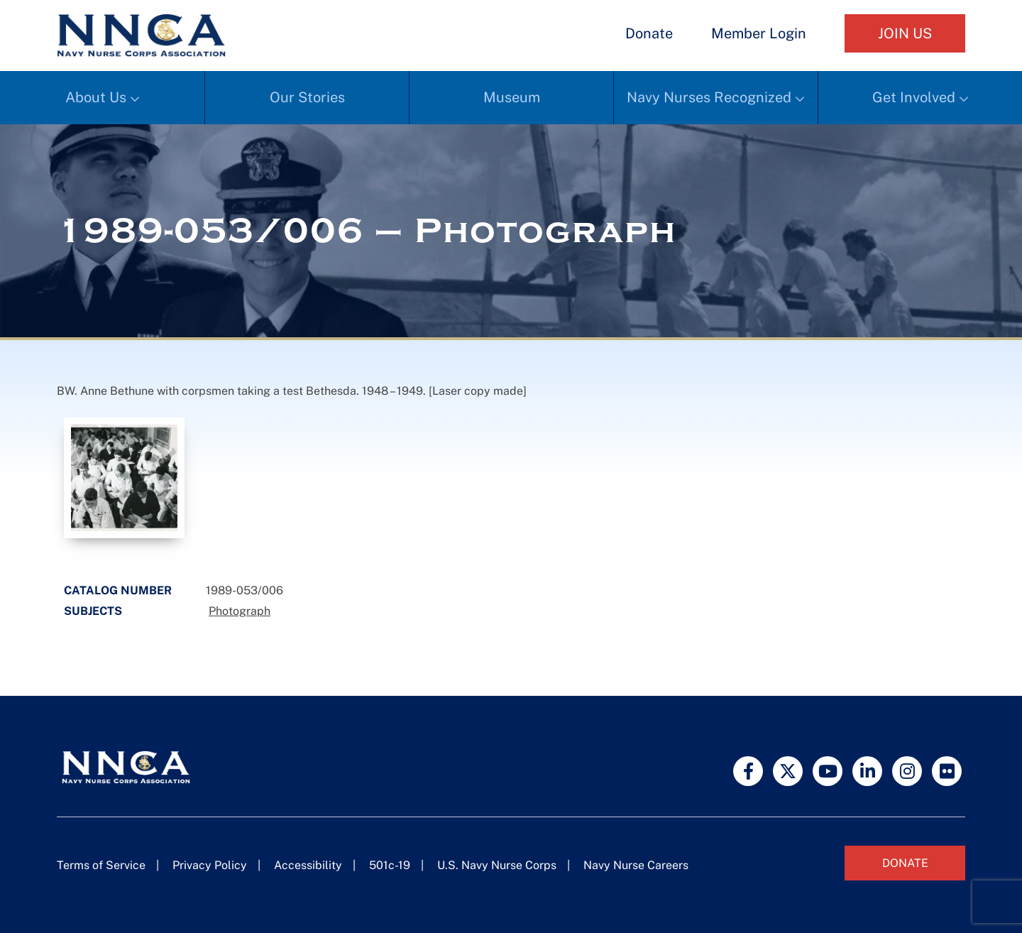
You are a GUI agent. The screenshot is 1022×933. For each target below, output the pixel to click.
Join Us (905, 33)
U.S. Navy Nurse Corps (496, 865)
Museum (511, 97)
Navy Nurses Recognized (709, 97)
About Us (95, 97)
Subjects (93, 611)
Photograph (239, 611)
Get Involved (913, 97)
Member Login (758, 33)
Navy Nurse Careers (635, 865)
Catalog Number (118, 590)
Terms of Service (101, 865)
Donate (649, 33)
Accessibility (308, 865)
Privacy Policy (209, 865)
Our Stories (307, 97)
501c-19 (389, 865)
